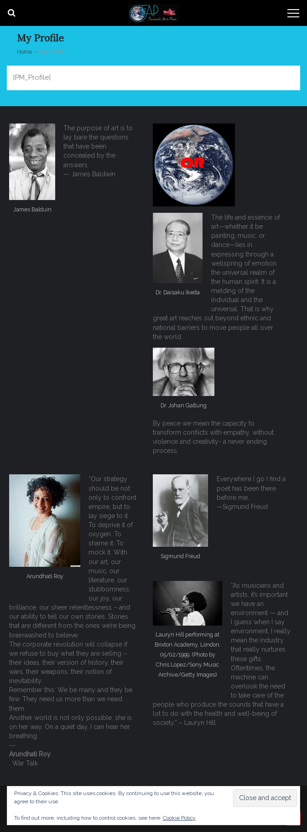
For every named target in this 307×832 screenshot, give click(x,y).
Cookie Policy (179, 818)
